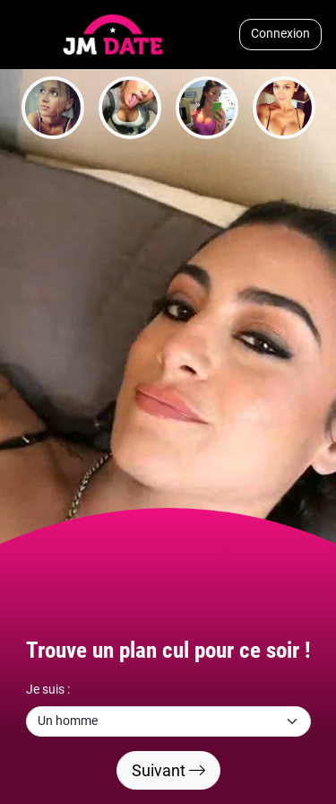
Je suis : (48, 689)
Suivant (168, 770)
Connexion (280, 33)
